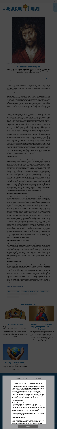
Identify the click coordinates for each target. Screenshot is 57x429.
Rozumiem (28, 426)
